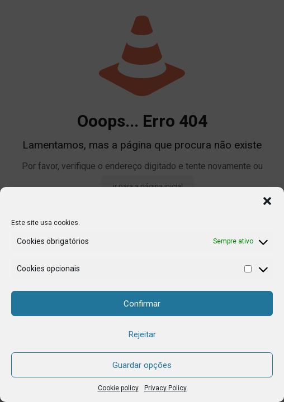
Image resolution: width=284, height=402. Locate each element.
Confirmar (142, 304)
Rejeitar (142, 334)
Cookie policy (118, 388)
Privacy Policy (165, 388)
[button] (267, 201)
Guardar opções (142, 365)
